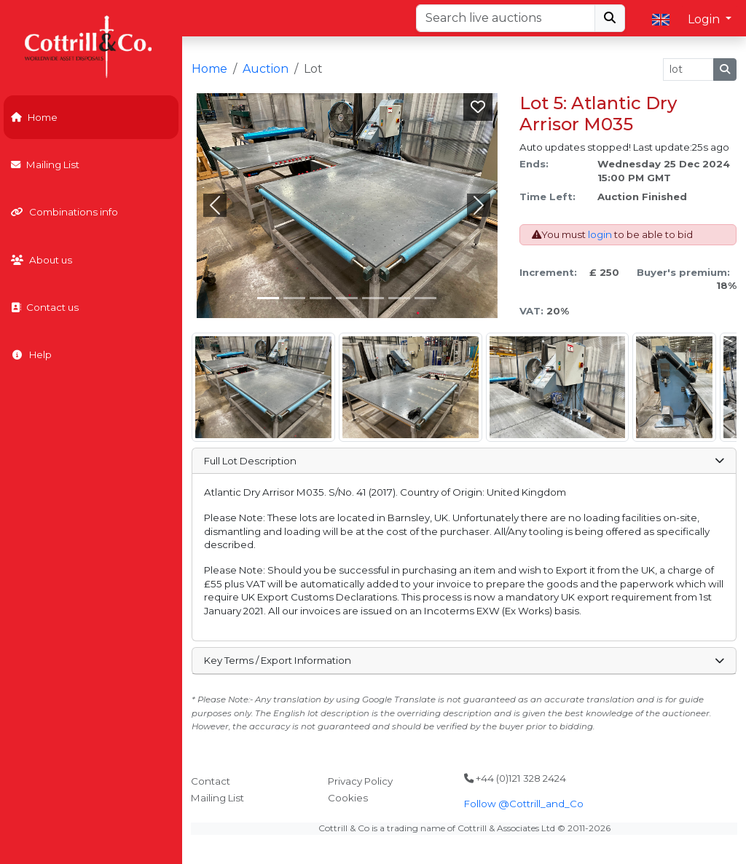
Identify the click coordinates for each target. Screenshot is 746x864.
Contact (210, 781)
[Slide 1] (294, 298)
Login (705, 19)
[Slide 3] (347, 298)
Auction (265, 69)
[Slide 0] (268, 298)
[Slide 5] (399, 298)
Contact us (45, 307)
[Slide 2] (320, 298)
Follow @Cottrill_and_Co (524, 803)
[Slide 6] (425, 298)
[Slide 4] (373, 298)
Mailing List (45, 164)
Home (34, 117)
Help (31, 354)
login (600, 234)
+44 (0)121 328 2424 (515, 778)
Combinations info (64, 212)
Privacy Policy (360, 781)
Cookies (348, 798)
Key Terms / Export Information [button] (463, 660)
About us (41, 260)
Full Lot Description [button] (463, 461)
